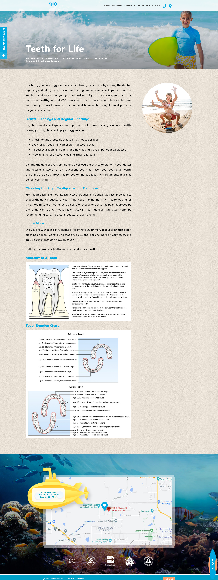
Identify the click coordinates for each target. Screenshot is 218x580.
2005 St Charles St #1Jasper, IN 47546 (51, 496)
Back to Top (168, 576)
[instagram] (211, 562)
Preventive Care (50, 58)
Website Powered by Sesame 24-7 (59, 576)
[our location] (191, 7)
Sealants (30, 61)
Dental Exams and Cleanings (76, 58)
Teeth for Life (32, 58)
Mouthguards (100, 58)
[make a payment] (3, 42)
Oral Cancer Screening (49, 61)
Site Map (81, 577)
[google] (211, 558)
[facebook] (211, 554)
